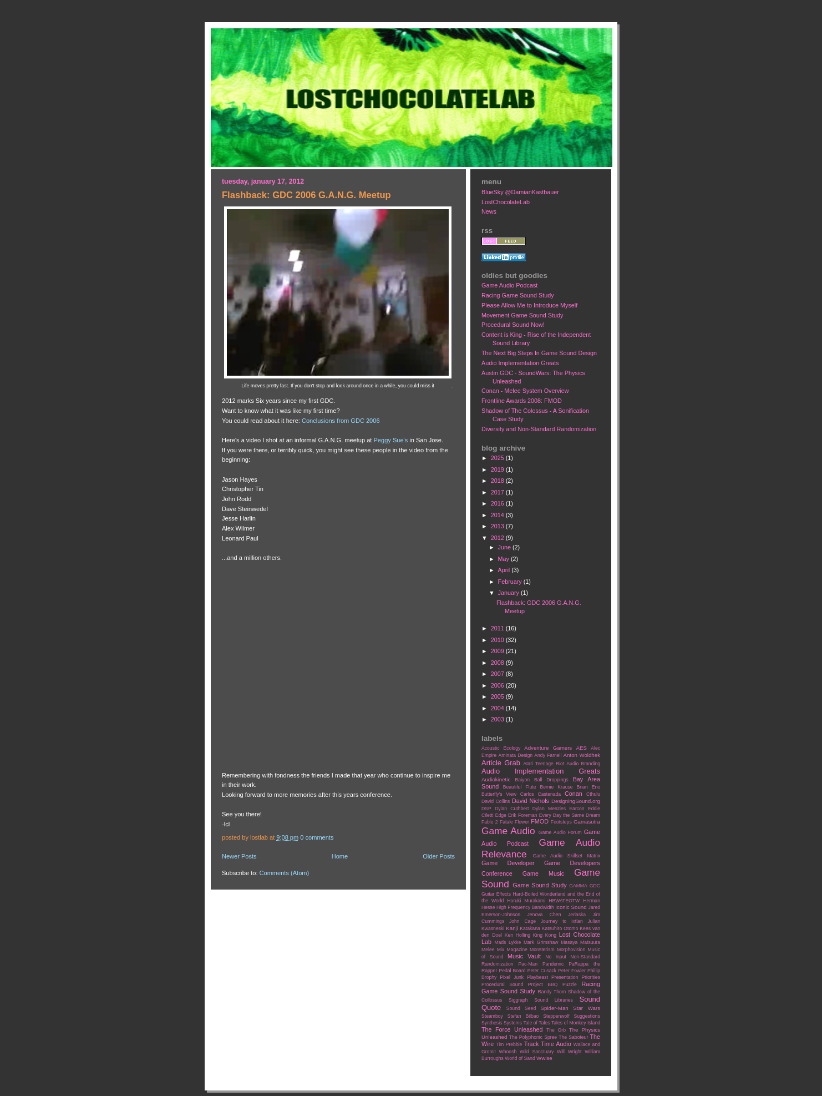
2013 (498, 526)
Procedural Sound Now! (513, 324)
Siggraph (518, 1000)
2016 (498, 503)
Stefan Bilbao (523, 1016)
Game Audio (508, 830)
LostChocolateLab (505, 202)
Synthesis (491, 1023)
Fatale (506, 822)
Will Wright (569, 1051)
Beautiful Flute (519, 787)
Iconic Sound (570, 907)
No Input (555, 956)
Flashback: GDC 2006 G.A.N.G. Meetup (306, 195)
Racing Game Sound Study (517, 295)
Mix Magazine (512, 949)
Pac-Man (527, 964)
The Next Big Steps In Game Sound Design (539, 353)
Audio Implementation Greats (520, 363)
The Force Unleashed (511, 1029)
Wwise (544, 1058)
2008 (498, 662)
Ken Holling (517, 935)
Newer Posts (239, 856)
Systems (513, 1023)
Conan (573, 793)
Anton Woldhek (582, 755)
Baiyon (522, 779)
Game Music (543, 873)
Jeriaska (577, 914)
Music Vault (524, 956)
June (505, 547)
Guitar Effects (496, 894)
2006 (498, 685)
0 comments (316, 837)
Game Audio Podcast (509, 285)
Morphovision (571, 949)
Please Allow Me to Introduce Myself (529, 305)
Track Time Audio (547, 1044)
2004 (498, 708)
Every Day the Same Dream (569, 815)
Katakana (530, 928)
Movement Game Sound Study (522, 315)
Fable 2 (489, 822)
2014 (498, 515)
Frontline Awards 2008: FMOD (521, 400)
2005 (498, 696)
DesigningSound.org (575, 801)
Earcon (576, 808)
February (511, 581)
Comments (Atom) (284, 873)
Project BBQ (543, 984)
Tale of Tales (536, 1023)
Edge (500, 815)
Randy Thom (551, 991)
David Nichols (530, 800)
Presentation (564, 977)
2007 (498, 673)
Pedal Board (512, 970)
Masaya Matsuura (580, 942)
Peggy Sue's (391, 440)
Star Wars (586, 1008)
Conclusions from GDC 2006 (341, 420)
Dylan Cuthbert (512, 808)
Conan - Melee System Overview (525, 390)
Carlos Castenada (540, 794)
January (509, 592)
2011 (498, 628)
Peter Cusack (541, 970)
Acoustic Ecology (500, 748)
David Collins (495, 801)
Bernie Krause (556, 787)
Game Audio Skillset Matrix (566, 855)
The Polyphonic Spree (533, 1037)
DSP (486, 808)
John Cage (522, 921)
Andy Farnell (547, 755)
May (504, 558)
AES (581, 748)
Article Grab (500, 763)
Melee (488, 949)
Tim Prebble (509, 1044)
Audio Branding (583, 763)
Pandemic (553, 964)
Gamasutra (587, 822)
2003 (498, 719)
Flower (522, 822)
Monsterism (542, 949)
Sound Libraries (553, 1000)
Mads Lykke (507, 942)
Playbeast (537, 977)
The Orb (556, 1030)
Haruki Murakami (526, 900)
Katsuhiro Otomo (560, 928)
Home (340, 856)
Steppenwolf (556, 1016)
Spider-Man (555, 1008)
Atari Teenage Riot (543, 763)
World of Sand (520, 1058)
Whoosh (508, 1051)
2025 (498, 457)
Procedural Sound (502, 984)
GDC (595, 885)
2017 (498, 492)
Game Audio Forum (560, 832)
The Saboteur (573, 1037)
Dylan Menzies (549, 808)
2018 (498, 480)
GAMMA (578, 885)
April (505, 570)
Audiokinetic (495, 779)
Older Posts (439, 856)
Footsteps (561, 822)
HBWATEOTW (564, 900)
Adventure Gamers (548, 748)
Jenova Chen (544, 914)
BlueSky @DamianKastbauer (520, 192)
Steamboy (492, 1016)
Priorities (590, 977)
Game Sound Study (539, 885)
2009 (498, 651)
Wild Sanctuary (537, 1051)
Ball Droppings (551, 779)
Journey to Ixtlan (562, 921)
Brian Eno (588, 787)
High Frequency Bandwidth (525, 907)
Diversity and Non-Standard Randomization (538, 429)
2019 (498, 469)
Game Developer (508, 863)
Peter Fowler (572, 970)
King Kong (544, 935)
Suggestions (587, 1016)
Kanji (512, 928)
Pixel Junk (512, 977)
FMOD (540, 821)
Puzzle (569, 984)
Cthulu (593, 794)
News (488, 211)
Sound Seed (521, 1008)
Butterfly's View (498, 794)
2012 (498, 537)
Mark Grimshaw (541, 942)
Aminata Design (515, 755)
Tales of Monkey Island (575, 1023)
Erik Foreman (522, 815)
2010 (498, 640)
